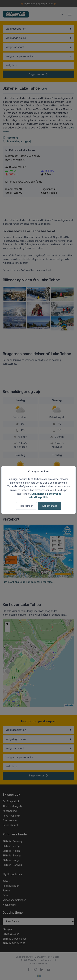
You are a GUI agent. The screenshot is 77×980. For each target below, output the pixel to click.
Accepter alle (49, 505)
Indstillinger (26, 505)
